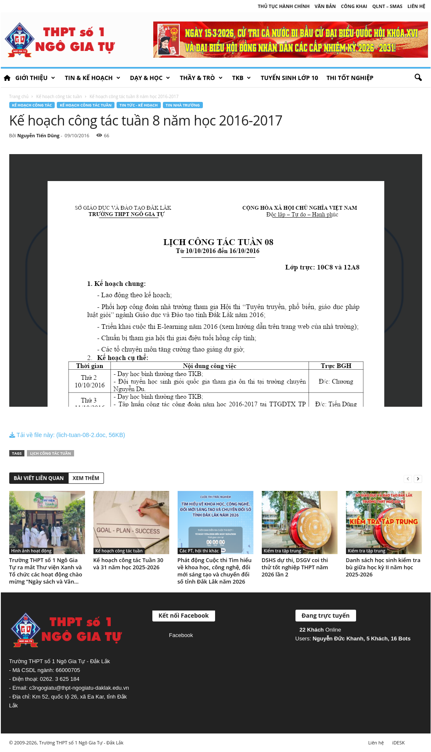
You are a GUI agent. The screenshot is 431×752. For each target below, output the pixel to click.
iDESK (398, 742)
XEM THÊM (86, 478)
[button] (418, 78)
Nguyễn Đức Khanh (338, 638)
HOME (7, 78)
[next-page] (418, 478)
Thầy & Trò (201, 78)
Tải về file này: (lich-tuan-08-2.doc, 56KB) (67, 435)
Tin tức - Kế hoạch (139, 105)
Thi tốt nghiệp (350, 78)
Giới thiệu (35, 78)
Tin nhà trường (183, 105)
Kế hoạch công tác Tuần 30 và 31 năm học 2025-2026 (128, 563)
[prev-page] (408, 478)
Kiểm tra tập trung (282, 551)
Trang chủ (19, 96)
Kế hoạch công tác (32, 105)
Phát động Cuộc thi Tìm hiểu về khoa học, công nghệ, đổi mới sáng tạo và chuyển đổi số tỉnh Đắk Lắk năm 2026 (215, 570)
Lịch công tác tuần (50, 453)
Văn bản (325, 6)
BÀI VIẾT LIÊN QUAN (39, 478)
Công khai (354, 6)
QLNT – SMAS (387, 6)
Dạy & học (150, 78)
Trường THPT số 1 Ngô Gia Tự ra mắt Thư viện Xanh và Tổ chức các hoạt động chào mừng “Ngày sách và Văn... (45, 570)
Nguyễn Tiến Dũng (38, 135)
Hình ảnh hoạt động (31, 551)
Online (320, 630)
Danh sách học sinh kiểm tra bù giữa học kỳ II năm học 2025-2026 (383, 567)
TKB (241, 78)
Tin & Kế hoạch (92, 78)
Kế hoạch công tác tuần (59, 96)
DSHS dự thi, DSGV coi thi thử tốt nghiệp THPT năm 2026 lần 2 (295, 567)
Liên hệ (416, 6)
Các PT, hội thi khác (199, 551)
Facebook (181, 635)
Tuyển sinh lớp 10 (289, 78)
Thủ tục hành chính (283, 6)
